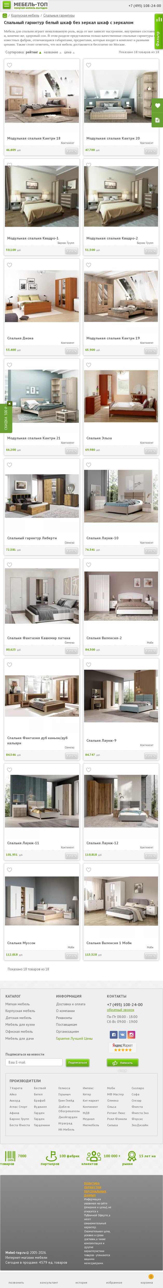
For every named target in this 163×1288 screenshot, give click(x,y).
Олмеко (113, 1100)
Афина (14, 1113)
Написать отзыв (125, 1063)
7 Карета (16, 1088)
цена (69, 52)
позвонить (16, 1282)
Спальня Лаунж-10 (102, 538)
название (53, 52)
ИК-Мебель (66, 1129)
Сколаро (138, 1088)
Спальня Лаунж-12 (102, 843)
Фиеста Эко (140, 1113)
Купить (71, 151)
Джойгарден (67, 1117)
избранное (114, 1282)
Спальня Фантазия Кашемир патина (38, 638)
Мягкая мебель (17, 1004)
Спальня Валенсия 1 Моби (109, 943)
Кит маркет (91, 1100)
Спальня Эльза (99, 438)
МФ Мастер (115, 1094)
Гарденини (42, 1125)
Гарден (39, 1113)
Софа (135, 1094)
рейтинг (33, 52)
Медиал (88, 1119)
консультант (49, 1282)
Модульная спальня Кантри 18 (33, 138)
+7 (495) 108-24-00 (124, 1004)
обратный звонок (120, 1009)
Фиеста (137, 1107)
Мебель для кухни (20, 1024)
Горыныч (64, 1094)
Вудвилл (40, 1107)
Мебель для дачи (19, 1038)
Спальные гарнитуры (59, 15)
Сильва (112, 1125)
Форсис (137, 1119)
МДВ (86, 1113)
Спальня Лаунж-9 (101, 740)
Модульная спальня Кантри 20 (113, 138)
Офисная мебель (19, 1031)
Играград (65, 1123)
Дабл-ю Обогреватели (69, 1109)
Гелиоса (64, 1088)
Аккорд (15, 1100)
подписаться (77, 1062)
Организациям (67, 1031)
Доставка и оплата (70, 1004)
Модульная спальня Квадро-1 (33, 238)
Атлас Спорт (18, 1107)
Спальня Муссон (21, 943)
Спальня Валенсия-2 (104, 638)
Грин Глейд (66, 1100)
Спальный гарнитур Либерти (32, 538)
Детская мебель (18, 1017)
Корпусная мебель (25, 15)
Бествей (40, 1088)
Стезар (136, 1100)
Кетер (87, 1094)
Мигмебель (91, 1125)
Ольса (111, 1107)
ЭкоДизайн (140, 1125)
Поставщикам (66, 1024)
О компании (65, 1010)
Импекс (88, 1088)
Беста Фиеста (20, 1125)
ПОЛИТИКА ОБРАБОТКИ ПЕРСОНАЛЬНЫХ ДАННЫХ (95, 1189)
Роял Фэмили (117, 1119)
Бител (38, 1094)
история (81, 1282)
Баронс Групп (19, 1119)
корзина (147, 1279)
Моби (111, 1088)
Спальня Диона (20, 338)
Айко (13, 1094)
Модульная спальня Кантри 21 (33, 438)
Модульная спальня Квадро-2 (112, 238)
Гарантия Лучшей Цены (74, 1038)
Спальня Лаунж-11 (23, 843)
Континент (90, 1107)
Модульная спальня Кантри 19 (113, 338)
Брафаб (39, 1100)
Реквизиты (64, 1017)
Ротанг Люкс (116, 1113)
